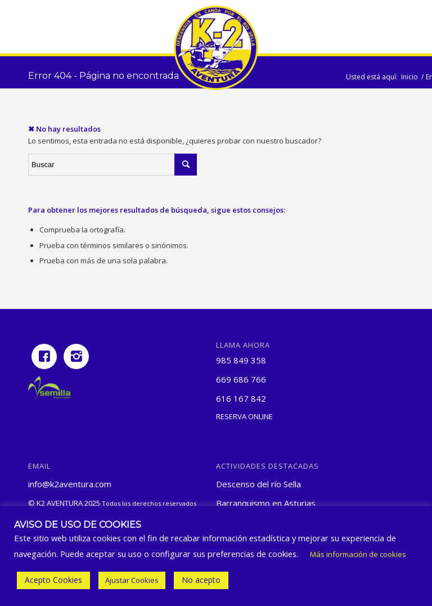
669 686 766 (241, 379)
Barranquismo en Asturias (266, 503)
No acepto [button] (201, 579)
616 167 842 (241, 398)
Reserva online (244, 416)
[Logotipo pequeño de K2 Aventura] (216, 48)
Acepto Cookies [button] (53, 579)
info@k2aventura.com (69, 484)
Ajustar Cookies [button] (132, 580)
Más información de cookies (358, 554)
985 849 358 (241, 360)
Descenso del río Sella (258, 484)
